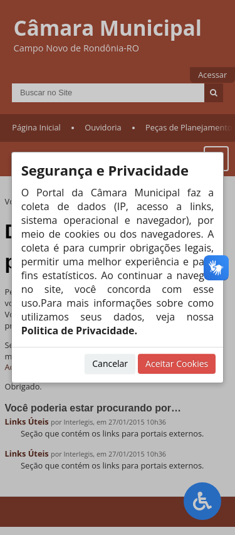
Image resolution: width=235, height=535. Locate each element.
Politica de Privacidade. (79, 330)
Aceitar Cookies (176, 363)
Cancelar (110, 363)
